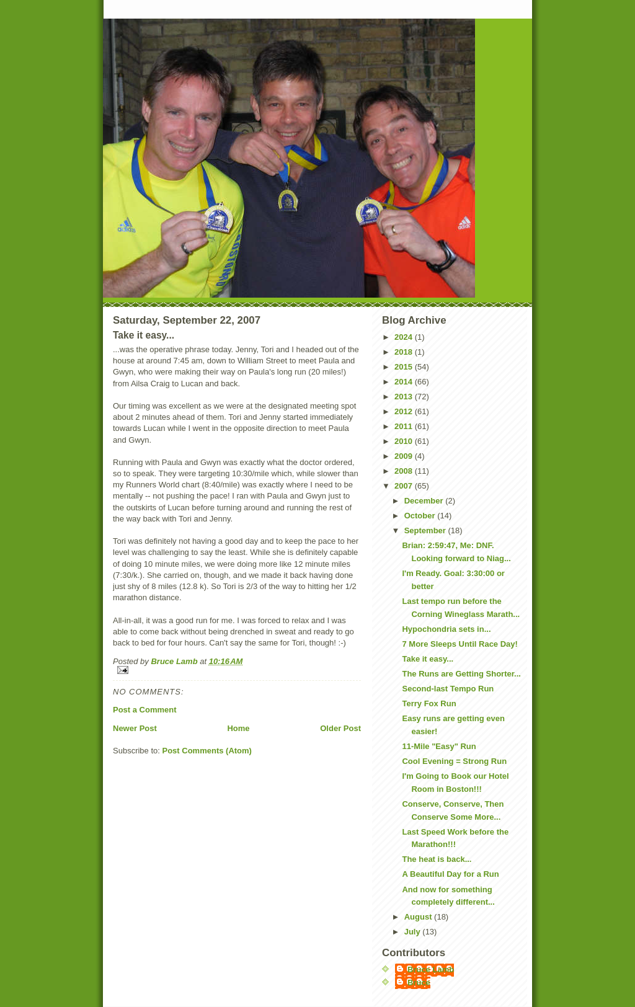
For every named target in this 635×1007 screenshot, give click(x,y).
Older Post (340, 728)
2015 (404, 366)
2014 (404, 381)
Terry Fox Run (429, 703)
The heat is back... (436, 859)
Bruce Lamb (175, 661)
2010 (404, 441)
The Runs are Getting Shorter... (461, 673)
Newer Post (135, 728)
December (424, 500)
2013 (404, 396)
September (426, 530)
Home (238, 728)
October (420, 515)
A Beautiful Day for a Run (450, 874)
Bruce (418, 982)
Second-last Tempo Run (448, 688)
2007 (404, 485)
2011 (404, 426)
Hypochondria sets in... (446, 629)
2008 (404, 471)
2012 (404, 411)
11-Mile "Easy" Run (439, 746)
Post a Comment (145, 709)
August (419, 916)
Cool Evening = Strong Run (454, 761)
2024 (404, 337)
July (413, 931)
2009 (404, 456)
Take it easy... (427, 658)
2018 (404, 352)
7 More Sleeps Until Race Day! (459, 644)
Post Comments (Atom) (207, 750)
